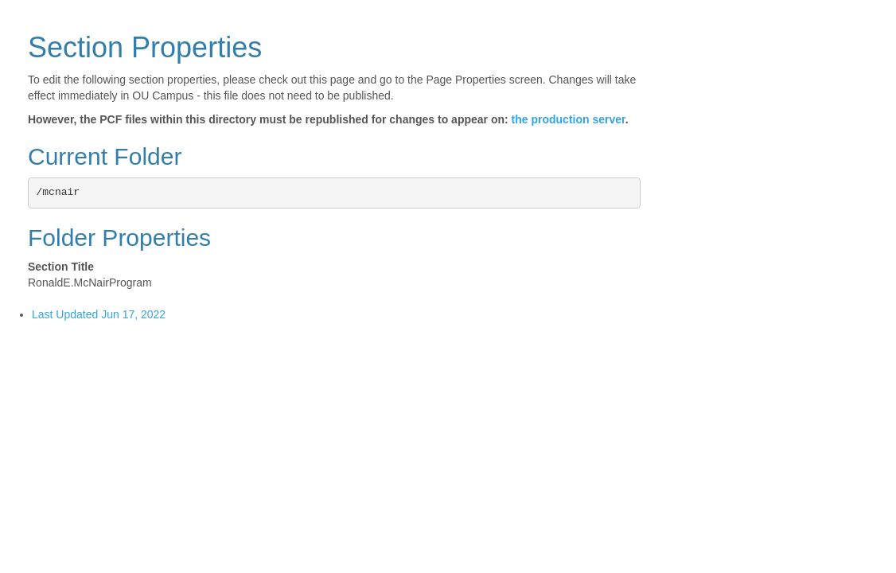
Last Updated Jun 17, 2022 (99, 314)
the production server (568, 119)
